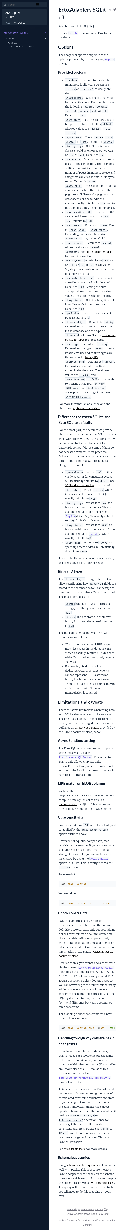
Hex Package (73, 1209)
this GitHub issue (75, 1148)
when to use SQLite (87, 727)
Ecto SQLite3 (13, 13)
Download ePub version (96, 1213)
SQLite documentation (79, 485)
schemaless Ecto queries (82, 1165)
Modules (19, 22)
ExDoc (74, 1220)
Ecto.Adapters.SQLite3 (15, 32)
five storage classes (101, 1182)
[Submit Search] (5, 5)
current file (101, 1209)
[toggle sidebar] (44, 5)
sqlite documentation (99, 251)
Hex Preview (87, 1209)
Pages (7, 22)
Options (12, 43)
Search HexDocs (75, 1214)
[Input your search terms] (24, 4)
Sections (10, 38)
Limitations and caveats (21, 46)
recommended (68, 804)
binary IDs (91, 357)
